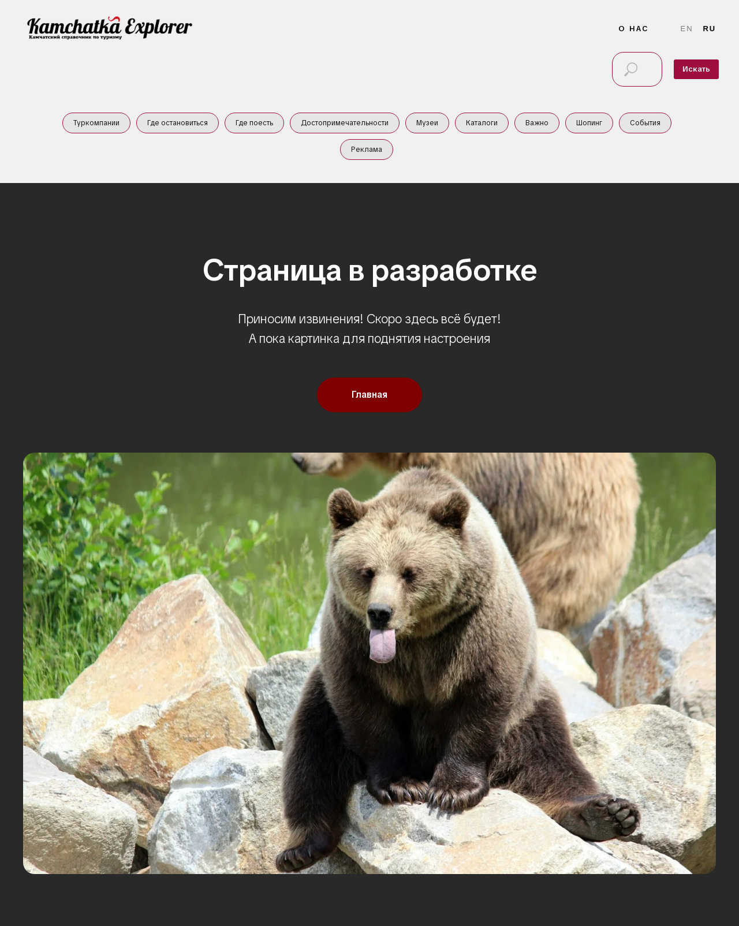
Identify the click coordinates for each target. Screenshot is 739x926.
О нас (633, 28)
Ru (709, 28)
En (687, 28)
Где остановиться (177, 123)
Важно (536, 123)
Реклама (366, 149)
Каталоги (482, 123)
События (645, 123)
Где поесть (254, 123)
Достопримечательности (345, 123)
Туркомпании (96, 123)
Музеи (427, 123)
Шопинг (589, 123)
